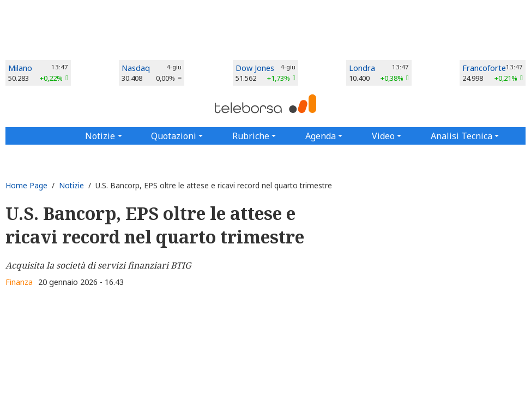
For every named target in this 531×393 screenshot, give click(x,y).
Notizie (71, 185)
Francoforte (484, 68)
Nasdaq (136, 68)
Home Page (26, 185)
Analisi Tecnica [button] (461, 136)
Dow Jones (255, 68)
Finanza (19, 282)
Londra (362, 68)
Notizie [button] (100, 136)
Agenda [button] (320, 136)
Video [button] (383, 136)
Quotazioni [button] (173, 136)
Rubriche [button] (250, 136)
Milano (20, 68)
